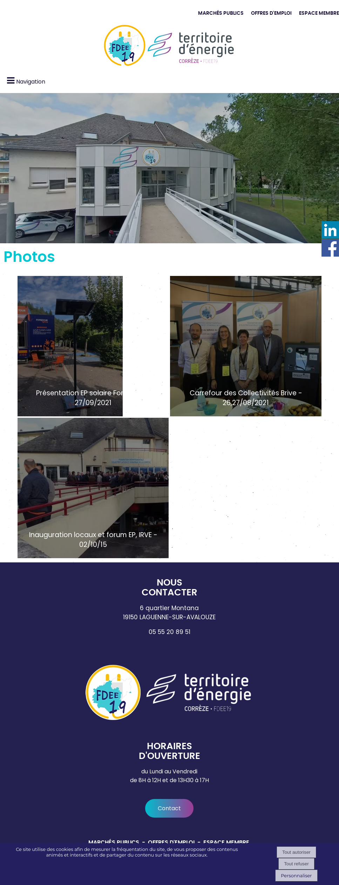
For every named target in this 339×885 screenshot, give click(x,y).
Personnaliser (296, 875)
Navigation (30, 82)
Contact (169, 808)
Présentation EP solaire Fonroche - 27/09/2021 (93, 398)
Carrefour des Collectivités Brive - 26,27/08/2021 (246, 398)
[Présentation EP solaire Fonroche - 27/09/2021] (93, 346)
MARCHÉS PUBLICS (221, 13)
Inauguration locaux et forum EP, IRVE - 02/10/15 (93, 540)
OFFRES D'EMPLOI (271, 13)
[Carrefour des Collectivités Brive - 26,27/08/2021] (245, 346)
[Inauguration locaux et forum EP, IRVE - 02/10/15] (93, 488)
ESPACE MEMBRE (319, 13)
